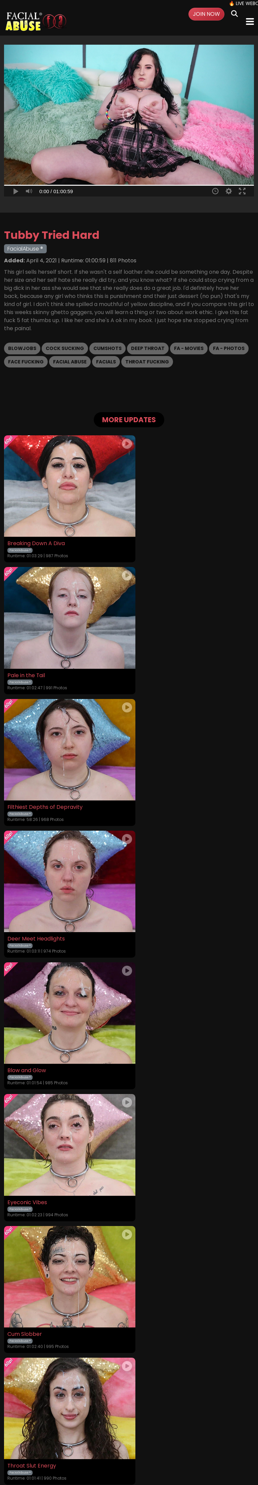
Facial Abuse (70, 361)
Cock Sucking (65, 348)
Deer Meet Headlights (161, 664)
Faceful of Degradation (37, 1043)
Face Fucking (26, 361)
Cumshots (107, 348)
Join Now (206, 14)
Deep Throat (148, 348)
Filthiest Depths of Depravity (45, 664)
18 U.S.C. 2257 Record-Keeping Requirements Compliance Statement (129, 1411)
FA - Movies (189, 348)
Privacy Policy (135, 1429)
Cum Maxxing (150, 1043)
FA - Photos (229, 348)
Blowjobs (22, 348)
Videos (35, 1429)
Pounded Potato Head (36, 1170)
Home (17, 1429)
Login (53, 1429)
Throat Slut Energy (157, 917)
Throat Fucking (147, 361)
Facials (106, 361)
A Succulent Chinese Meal (167, 1170)
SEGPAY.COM (109, 1454)
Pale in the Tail (152, 538)
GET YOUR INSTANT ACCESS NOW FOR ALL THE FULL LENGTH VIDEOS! (129, 1344)
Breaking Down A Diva (36, 538)
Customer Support (177, 1429)
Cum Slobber (24, 917)
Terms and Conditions (89, 1429)
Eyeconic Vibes (153, 790)
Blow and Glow (26, 790)
